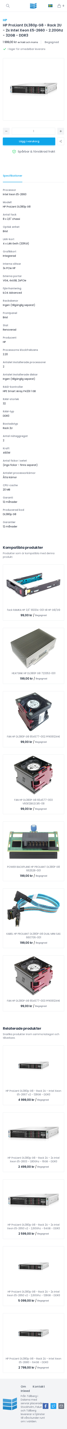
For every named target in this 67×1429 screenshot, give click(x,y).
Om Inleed (25, 1388)
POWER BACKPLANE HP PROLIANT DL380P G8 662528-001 (33, 868)
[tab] (12, 176)
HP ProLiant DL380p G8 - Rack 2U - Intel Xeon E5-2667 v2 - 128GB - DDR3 (33, 1092)
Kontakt (39, 1386)
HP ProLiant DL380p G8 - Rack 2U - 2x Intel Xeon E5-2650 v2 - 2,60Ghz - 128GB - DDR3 (33, 1293)
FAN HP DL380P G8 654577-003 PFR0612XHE (33, 1001)
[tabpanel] (33, 358)
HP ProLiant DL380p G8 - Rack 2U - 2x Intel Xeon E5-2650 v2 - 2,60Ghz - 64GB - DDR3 (33, 1226)
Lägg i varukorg (29, 141)
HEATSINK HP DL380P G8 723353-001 (33, 673)
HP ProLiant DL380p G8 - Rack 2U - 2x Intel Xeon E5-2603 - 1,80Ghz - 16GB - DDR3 (33, 1159)
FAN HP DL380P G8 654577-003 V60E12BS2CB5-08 (33, 801)
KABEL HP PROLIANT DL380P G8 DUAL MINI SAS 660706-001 (33, 935)
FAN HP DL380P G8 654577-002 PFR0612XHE (33, 736)
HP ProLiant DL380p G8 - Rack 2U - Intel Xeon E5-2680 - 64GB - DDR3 (33, 1360)
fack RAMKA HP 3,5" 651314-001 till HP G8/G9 (33, 610)
